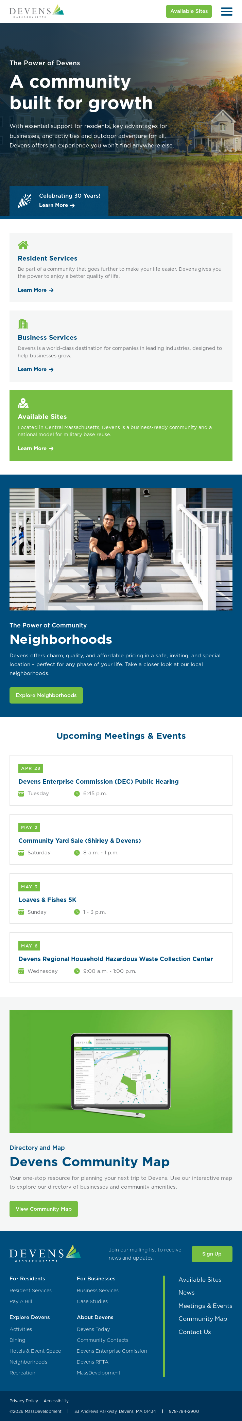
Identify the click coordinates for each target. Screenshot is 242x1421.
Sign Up (212, 1253)
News (186, 1292)
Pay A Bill (21, 1301)
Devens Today (93, 1329)
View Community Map (44, 1208)
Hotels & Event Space (35, 1351)
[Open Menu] (226, 11)
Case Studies (92, 1301)
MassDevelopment (99, 1373)
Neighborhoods (28, 1362)
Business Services (98, 1291)
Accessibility (56, 1401)
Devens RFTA (92, 1362)
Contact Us (194, 1331)
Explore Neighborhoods (46, 695)
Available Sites (189, 11)
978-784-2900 (184, 1411)
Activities (21, 1329)
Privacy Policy (24, 1401)
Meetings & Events (205, 1305)
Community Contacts (102, 1340)
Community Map (202, 1318)
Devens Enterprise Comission (112, 1351)
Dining (17, 1340)
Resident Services (31, 1291)
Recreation (22, 1373)
